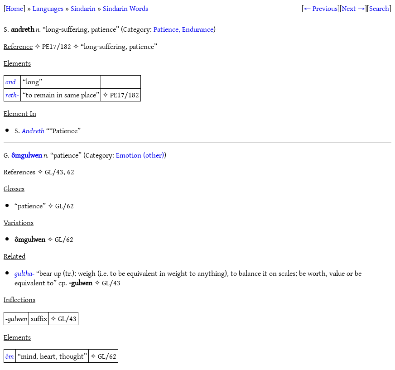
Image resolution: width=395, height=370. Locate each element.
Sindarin (83, 8)
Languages (48, 8)
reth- (12, 94)
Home (14, 8)
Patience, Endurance (183, 29)
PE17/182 (124, 94)
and (10, 81)
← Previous (320, 8)
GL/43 (111, 282)
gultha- (24, 273)
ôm (9, 356)
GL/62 (64, 205)
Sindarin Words (125, 8)
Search (379, 8)
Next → (353, 8)
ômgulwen (26, 155)
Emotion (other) (140, 155)
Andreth (33, 130)
